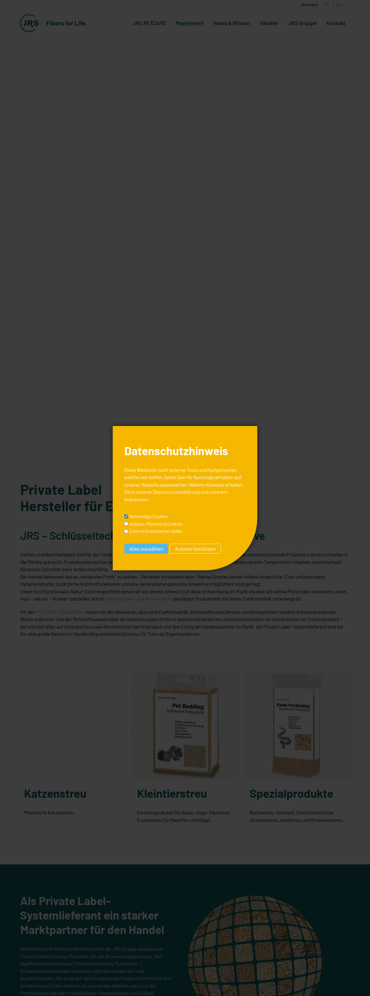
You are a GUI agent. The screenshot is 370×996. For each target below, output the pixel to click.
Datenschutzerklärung (176, 492)
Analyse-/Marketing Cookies (155, 523)
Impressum (136, 499)
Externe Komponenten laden (155, 531)
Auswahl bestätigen (195, 549)
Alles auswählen (146, 549)
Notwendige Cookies (148, 516)
